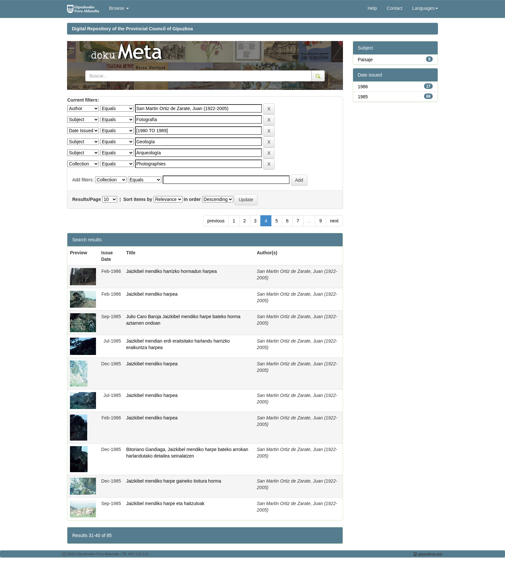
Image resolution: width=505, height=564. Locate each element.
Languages (425, 8)
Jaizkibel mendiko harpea (152, 294)
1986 (363, 86)
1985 (363, 96)
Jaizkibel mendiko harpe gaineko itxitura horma (173, 481)
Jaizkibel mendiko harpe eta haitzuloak (165, 503)
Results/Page (86, 199)
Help (372, 8)
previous (216, 220)
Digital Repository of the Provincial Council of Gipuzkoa (132, 28)
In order (192, 199)
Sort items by (137, 199)
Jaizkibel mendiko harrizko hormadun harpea (171, 271)
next (334, 220)
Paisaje (365, 59)
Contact (394, 8)
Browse (119, 8)
